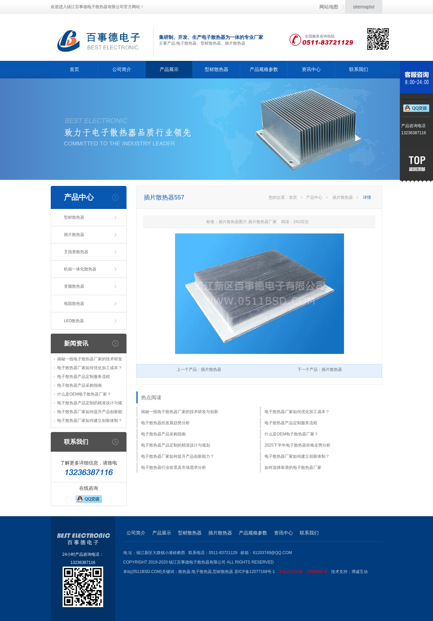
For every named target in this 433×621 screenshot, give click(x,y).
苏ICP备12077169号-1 (282, 571)
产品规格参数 (264, 69)
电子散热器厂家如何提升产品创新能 (89, 411)
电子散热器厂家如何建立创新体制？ (89, 420)
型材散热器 (216, 69)
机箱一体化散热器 (80, 269)
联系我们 (358, 69)
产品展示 (169, 69)
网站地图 (328, 6)
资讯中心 (311, 69)
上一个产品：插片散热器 (199, 369)
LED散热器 (74, 320)
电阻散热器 (74, 303)
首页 (74, 69)
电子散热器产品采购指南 (79, 385)
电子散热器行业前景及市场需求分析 (173, 467)
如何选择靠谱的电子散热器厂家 (293, 467)
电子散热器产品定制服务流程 (83, 376)
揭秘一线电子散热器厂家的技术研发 (89, 359)
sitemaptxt (363, 6)
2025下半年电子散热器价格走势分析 (298, 445)
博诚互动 (359, 571)
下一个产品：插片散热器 (319, 369)
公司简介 (121, 69)
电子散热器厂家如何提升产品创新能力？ (177, 456)
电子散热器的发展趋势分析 (165, 423)
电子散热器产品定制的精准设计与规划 (175, 445)
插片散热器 (74, 234)
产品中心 (314, 197)
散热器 (184, 571)
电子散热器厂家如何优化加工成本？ (89, 367)
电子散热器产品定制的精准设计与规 (89, 403)
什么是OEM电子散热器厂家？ (84, 394)
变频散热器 (74, 286)
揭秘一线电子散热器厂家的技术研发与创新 (179, 411)
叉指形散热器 (76, 251)
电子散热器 (201, 571)
